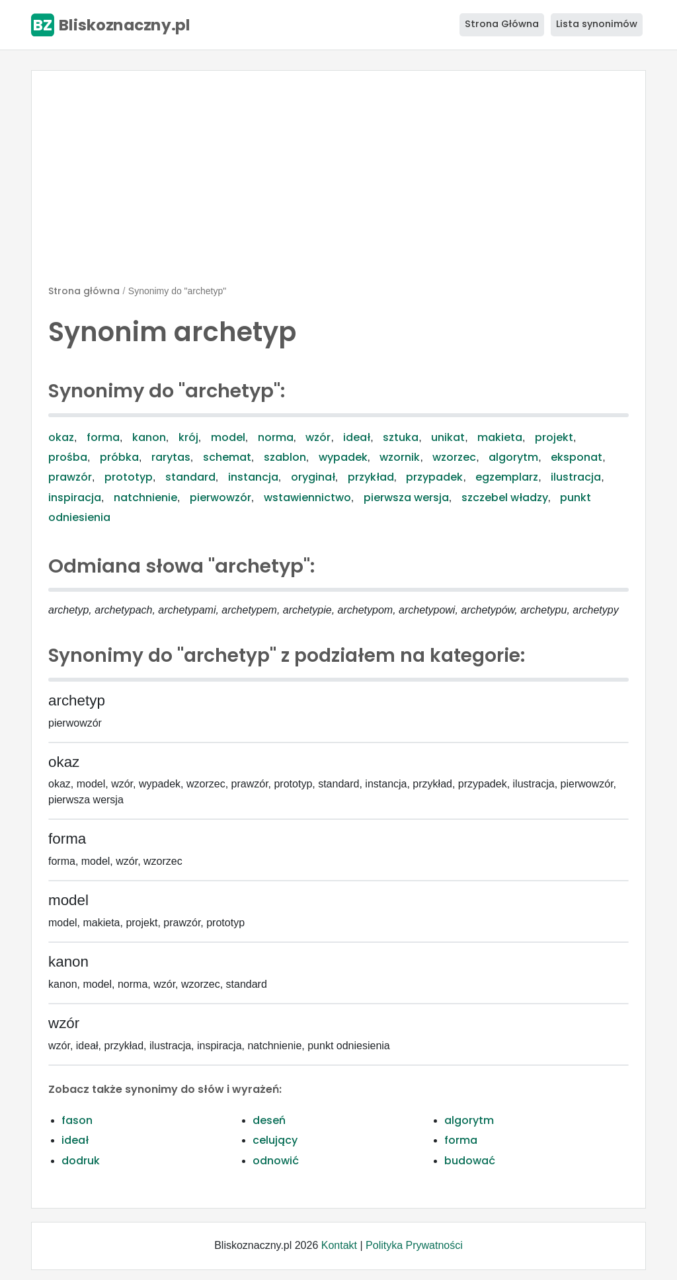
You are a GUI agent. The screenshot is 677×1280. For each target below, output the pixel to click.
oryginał (313, 477)
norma (276, 437)
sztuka (400, 437)
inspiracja (74, 497)
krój (188, 437)
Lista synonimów (596, 23)
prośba (67, 457)
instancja (253, 477)
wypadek (343, 457)
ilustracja (576, 477)
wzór (318, 437)
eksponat (576, 457)
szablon (285, 457)
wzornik (399, 457)
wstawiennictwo (307, 497)
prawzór (70, 477)
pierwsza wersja (406, 497)
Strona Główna (502, 23)
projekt (554, 437)
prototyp (128, 477)
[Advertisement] (338, 183)
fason (77, 1120)
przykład (371, 477)
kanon (149, 437)
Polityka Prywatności (414, 1245)
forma (103, 437)
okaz (61, 437)
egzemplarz (506, 477)
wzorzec (454, 457)
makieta (499, 437)
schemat (227, 457)
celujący (275, 1140)
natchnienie (145, 497)
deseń (269, 1120)
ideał (356, 437)
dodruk (80, 1160)
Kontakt (339, 1245)
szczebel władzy (504, 497)
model (228, 437)
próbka (119, 457)
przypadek (434, 477)
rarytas (170, 457)
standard (190, 477)
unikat (448, 437)
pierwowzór (220, 497)
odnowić (276, 1160)
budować (469, 1160)
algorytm (513, 457)
